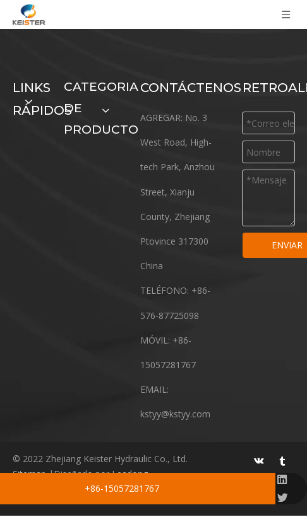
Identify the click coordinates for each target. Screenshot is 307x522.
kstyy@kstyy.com (175, 414)
